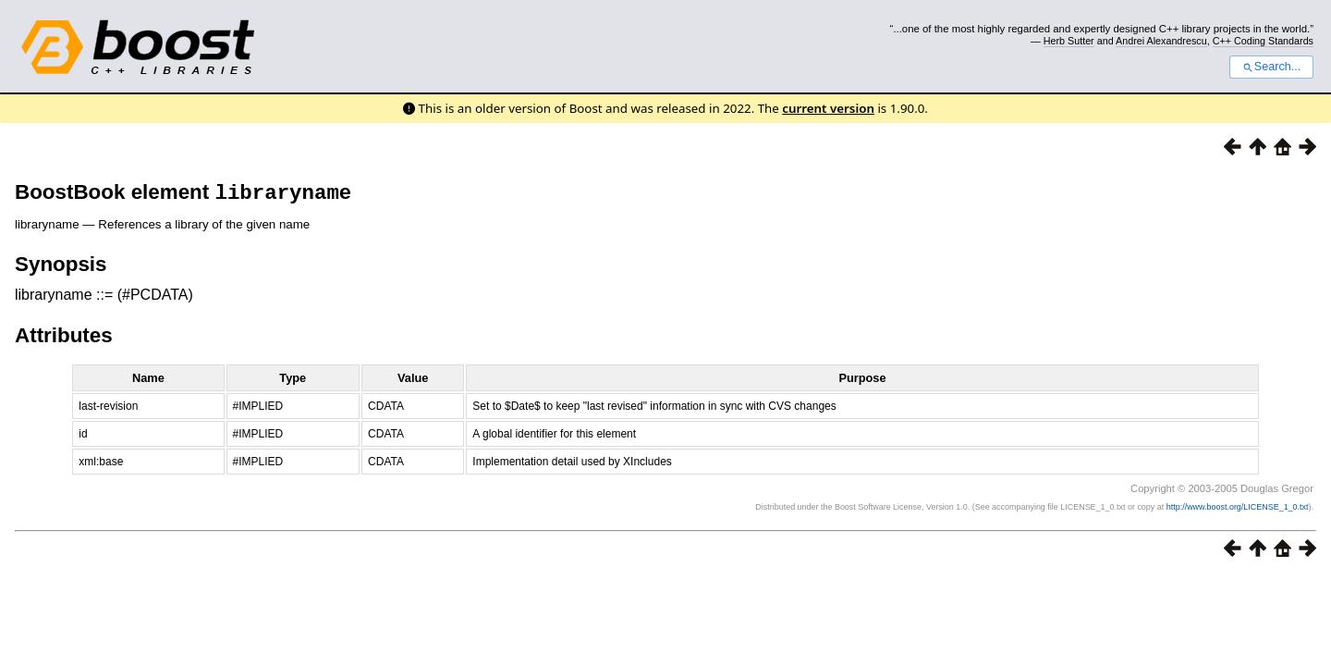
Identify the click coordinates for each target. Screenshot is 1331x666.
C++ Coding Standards (1263, 40)
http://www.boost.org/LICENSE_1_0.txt (1237, 510)
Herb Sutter (1069, 40)
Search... (1271, 66)
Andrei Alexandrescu (1161, 40)
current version (828, 108)
